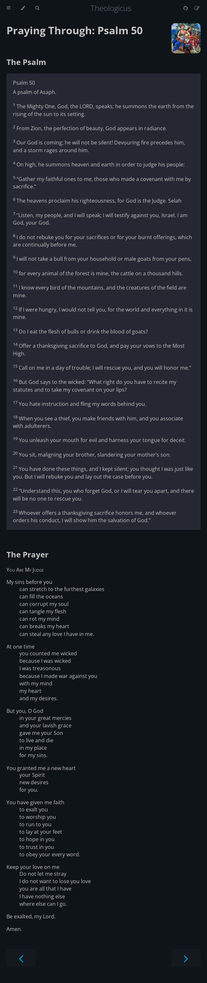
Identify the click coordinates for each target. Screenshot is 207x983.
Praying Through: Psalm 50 (74, 30)
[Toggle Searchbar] (37, 8)
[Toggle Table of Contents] (9, 8)
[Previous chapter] (21, 958)
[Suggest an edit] (197, 8)
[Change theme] (23, 8)
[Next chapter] (186, 958)
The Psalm (26, 62)
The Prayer (27, 554)
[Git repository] (186, 8)
